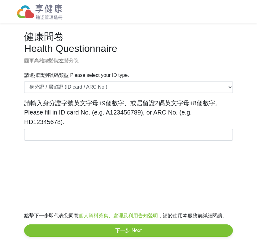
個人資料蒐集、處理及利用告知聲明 (118, 215)
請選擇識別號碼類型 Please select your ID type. (76, 75)
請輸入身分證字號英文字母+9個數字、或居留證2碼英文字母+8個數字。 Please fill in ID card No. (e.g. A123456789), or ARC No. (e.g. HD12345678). (122, 112)
